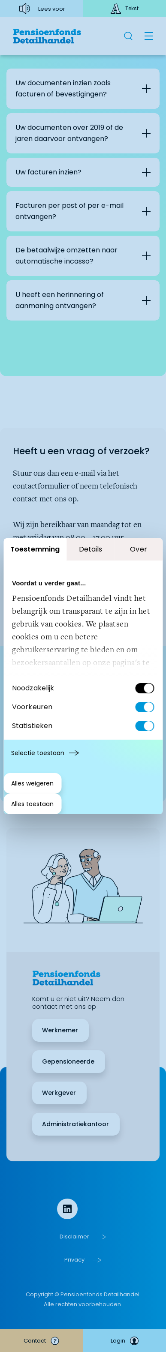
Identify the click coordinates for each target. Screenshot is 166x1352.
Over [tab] (138, 549)
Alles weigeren (32, 783)
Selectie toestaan (37, 753)
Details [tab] (91, 549)
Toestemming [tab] (35, 549)
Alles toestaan (32, 804)
